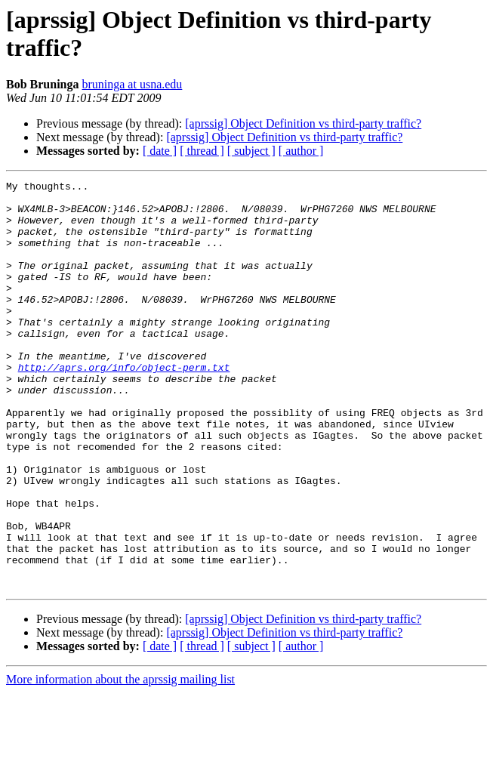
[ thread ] (202, 150)
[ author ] (301, 150)
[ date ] (160, 150)
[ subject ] (251, 150)
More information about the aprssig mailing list (120, 760)
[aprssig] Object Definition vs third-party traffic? (303, 123)
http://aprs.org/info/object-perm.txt (124, 405)
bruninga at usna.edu (132, 84)
